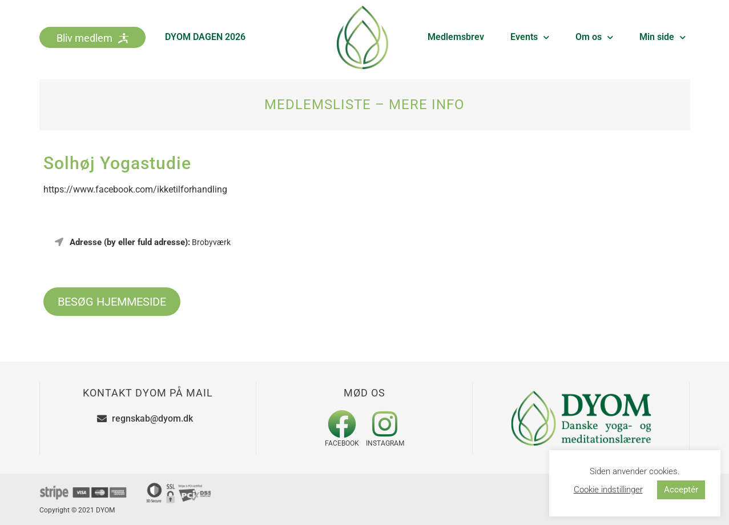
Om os (594, 37)
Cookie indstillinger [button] (608, 489)
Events (529, 37)
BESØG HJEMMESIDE (112, 301)
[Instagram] (384, 424)
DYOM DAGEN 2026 (205, 36)
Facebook (342, 443)
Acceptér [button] (681, 489)
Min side (662, 37)
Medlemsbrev (456, 36)
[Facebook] (342, 424)
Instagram (385, 443)
